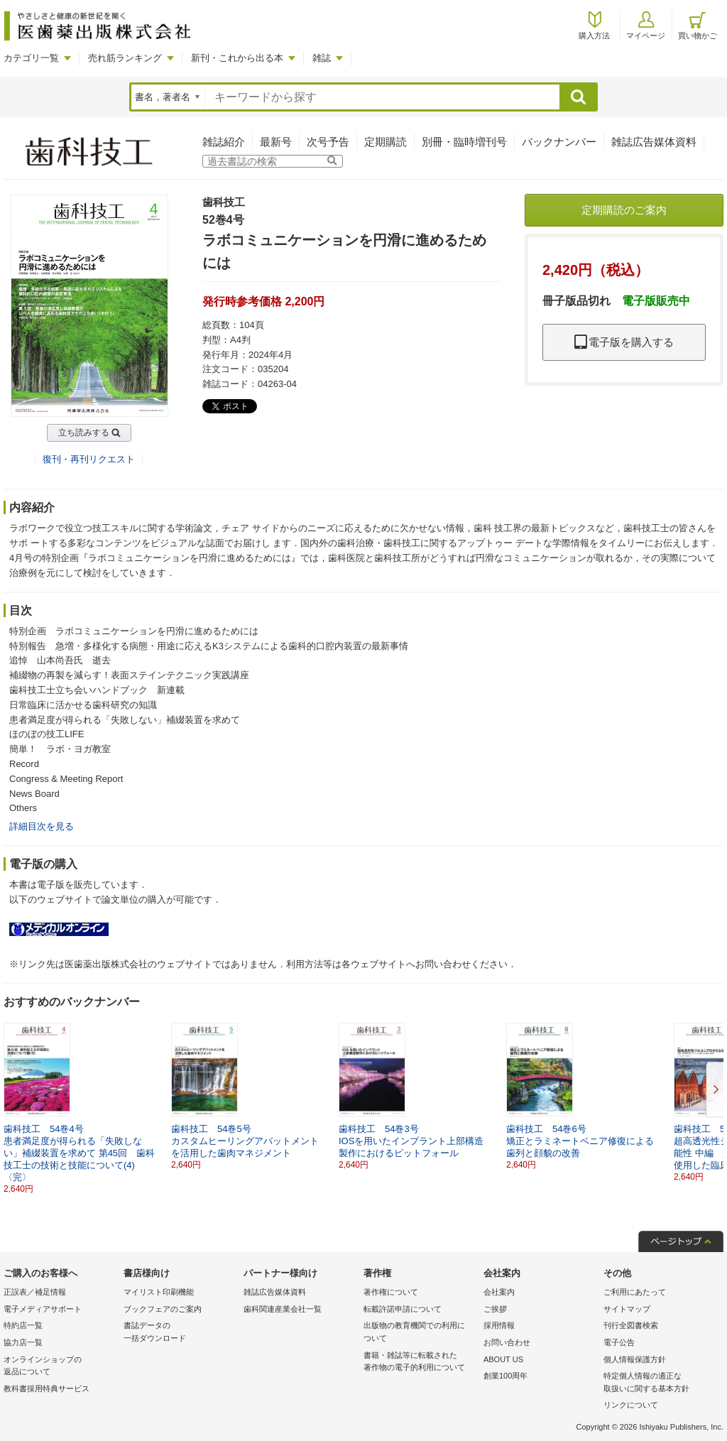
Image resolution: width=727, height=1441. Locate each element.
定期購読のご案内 (624, 210)
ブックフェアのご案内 (163, 1309)
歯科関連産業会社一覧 (283, 1309)
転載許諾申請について (403, 1309)
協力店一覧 (23, 1342)
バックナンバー (559, 142)
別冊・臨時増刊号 (464, 142)
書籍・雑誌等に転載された (420, 1362)
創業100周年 (505, 1375)
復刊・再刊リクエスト (89, 459)
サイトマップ (626, 1309)
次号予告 (328, 142)
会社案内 (499, 1292)
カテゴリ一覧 (31, 58)
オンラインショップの (60, 1367)
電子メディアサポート (43, 1309)
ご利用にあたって (634, 1292)
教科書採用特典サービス (46, 1388)
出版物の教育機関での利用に (420, 1332)
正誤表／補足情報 (35, 1292)
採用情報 (499, 1325)
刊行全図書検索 (630, 1325)
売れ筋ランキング (125, 58)
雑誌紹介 (223, 142)
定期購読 (385, 142)
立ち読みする (83, 432)
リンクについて (630, 1405)
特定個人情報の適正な (659, 1383)
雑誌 (321, 58)
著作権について (391, 1292)
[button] (713, 1090)
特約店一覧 (23, 1325)
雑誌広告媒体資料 (653, 142)
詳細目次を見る (41, 826)
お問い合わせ (506, 1342)
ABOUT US (503, 1359)
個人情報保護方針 (634, 1359)
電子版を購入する (624, 342)
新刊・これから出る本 (237, 58)
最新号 (276, 142)
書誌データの (180, 1332)
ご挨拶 (495, 1309)
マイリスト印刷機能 (159, 1292)
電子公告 (619, 1342)
